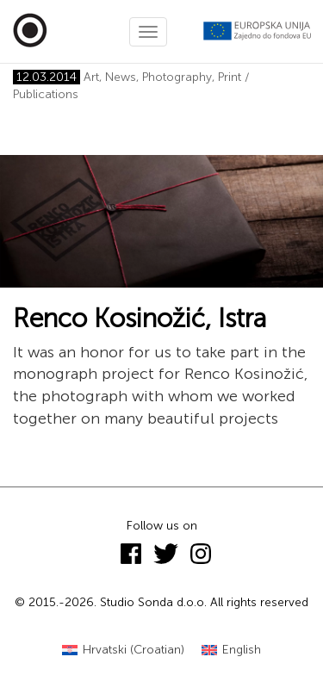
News (120, 77)
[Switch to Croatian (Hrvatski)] (123, 650)
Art (91, 77)
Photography (177, 77)
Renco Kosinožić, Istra (139, 318)
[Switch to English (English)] (231, 650)
